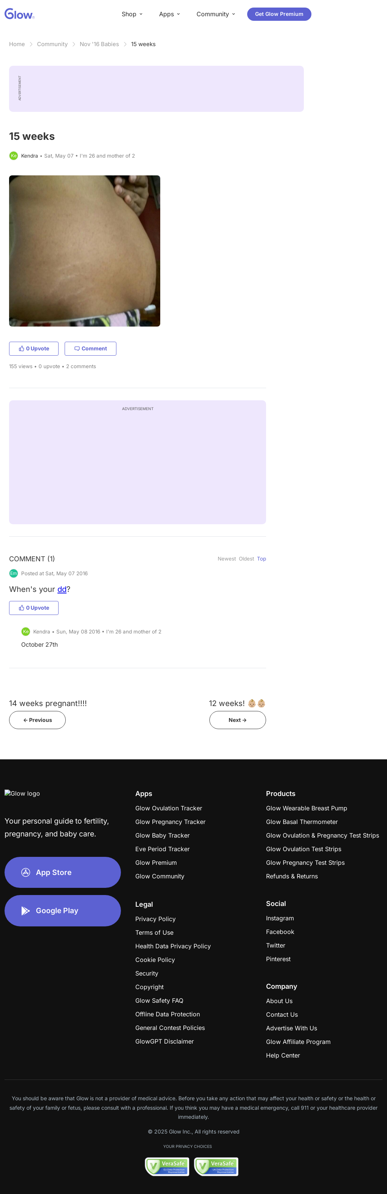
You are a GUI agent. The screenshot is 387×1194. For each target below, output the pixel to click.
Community (52, 44)
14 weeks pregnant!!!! (48, 703)
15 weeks (143, 44)
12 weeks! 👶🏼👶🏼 (237, 703)
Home (17, 44)
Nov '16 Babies (99, 44)
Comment (90, 348)
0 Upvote (34, 348)
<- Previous (37, 720)
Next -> (238, 720)
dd (62, 589)
